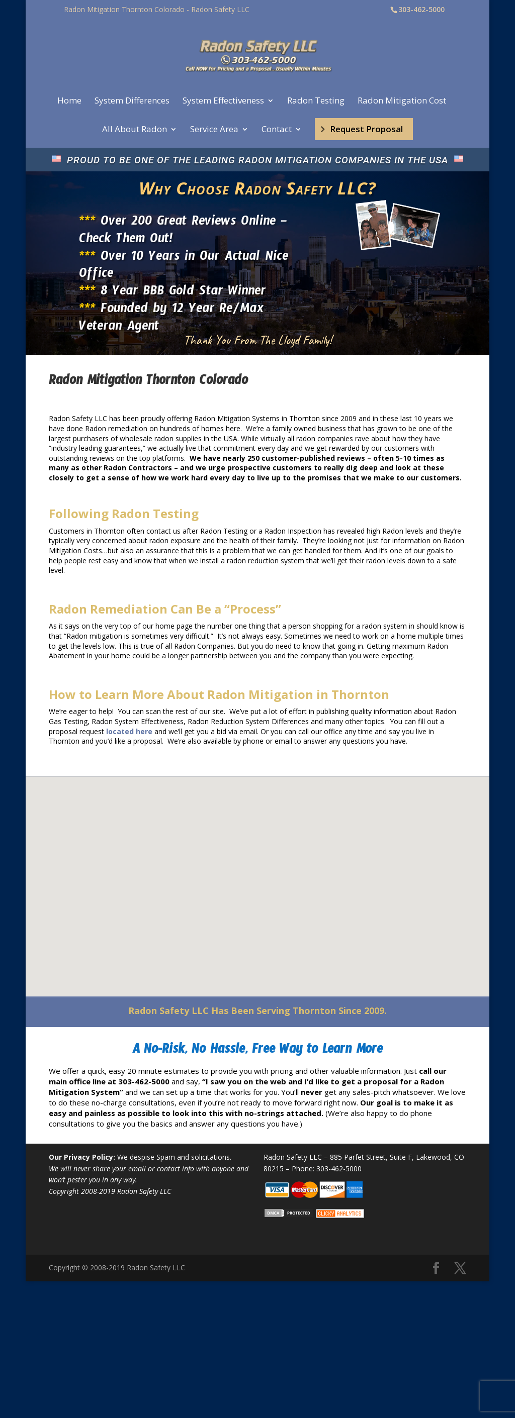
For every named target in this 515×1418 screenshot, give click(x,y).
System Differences (132, 101)
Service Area (214, 130)
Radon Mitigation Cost (402, 101)
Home (69, 101)
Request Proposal (366, 129)
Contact (277, 130)
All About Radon (134, 130)
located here (129, 731)
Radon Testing (316, 101)
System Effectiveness (223, 101)
